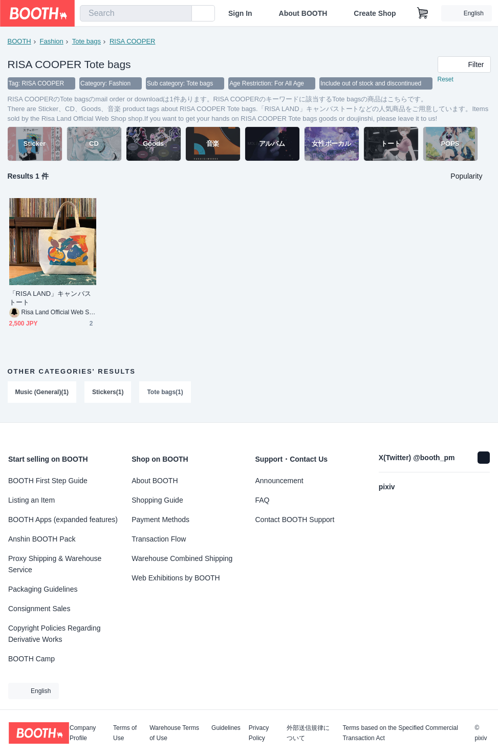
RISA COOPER (133, 41)
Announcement (279, 481)
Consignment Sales (39, 608)
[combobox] (136, 13)
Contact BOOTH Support (295, 519)
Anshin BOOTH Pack (42, 539)
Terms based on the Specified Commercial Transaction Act (400, 733)
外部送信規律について (308, 733)
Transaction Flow (159, 539)
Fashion (51, 41)
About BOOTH (302, 13)
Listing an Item (31, 500)
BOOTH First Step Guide (48, 481)
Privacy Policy (259, 733)
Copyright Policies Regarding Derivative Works (54, 633)
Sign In (240, 13)
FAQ (262, 500)
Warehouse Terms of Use (174, 733)
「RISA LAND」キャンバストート (50, 298)
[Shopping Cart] (422, 13)
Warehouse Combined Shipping (182, 558)
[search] (182, 14)
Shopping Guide (157, 500)
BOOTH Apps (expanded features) (63, 519)
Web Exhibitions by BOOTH (176, 578)
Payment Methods (160, 519)
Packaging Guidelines (42, 589)
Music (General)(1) (42, 392)
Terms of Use (125, 733)
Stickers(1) (107, 392)
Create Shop (375, 13)
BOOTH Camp (31, 659)
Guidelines (226, 728)
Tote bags (86, 41)
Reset (445, 79)
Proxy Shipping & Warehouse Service (54, 564)
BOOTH (19, 41)
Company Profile (83, 733)
